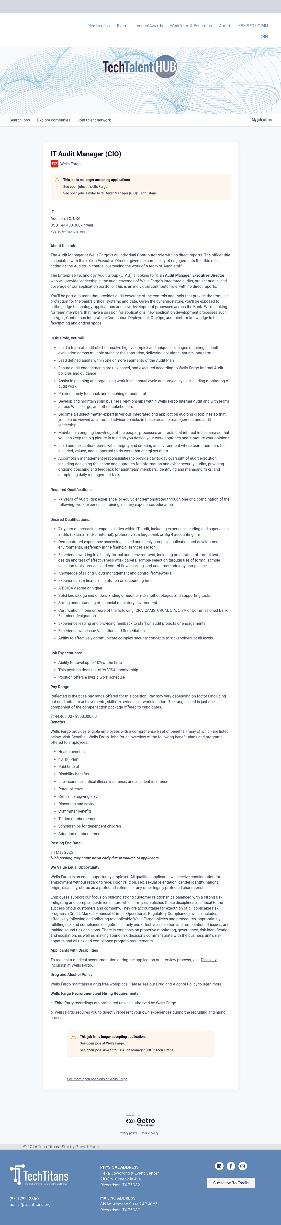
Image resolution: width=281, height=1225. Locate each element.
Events (123, 25)
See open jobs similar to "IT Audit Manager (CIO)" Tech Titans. (110, 193)
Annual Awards (150, 25)
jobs (20, 120)
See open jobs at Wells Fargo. (85, 187)
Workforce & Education (191, 25)
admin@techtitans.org (30, 1204)
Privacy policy (128, 1133)
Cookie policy (149, 1133)
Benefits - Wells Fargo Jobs (95, 737)
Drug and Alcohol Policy (176, 984)
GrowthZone (87, 1146)
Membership (99, 25)
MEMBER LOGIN (252, 25)
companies (54, 120)
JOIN (263, 36)
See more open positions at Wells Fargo (97, 1079)
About (224, 25)
